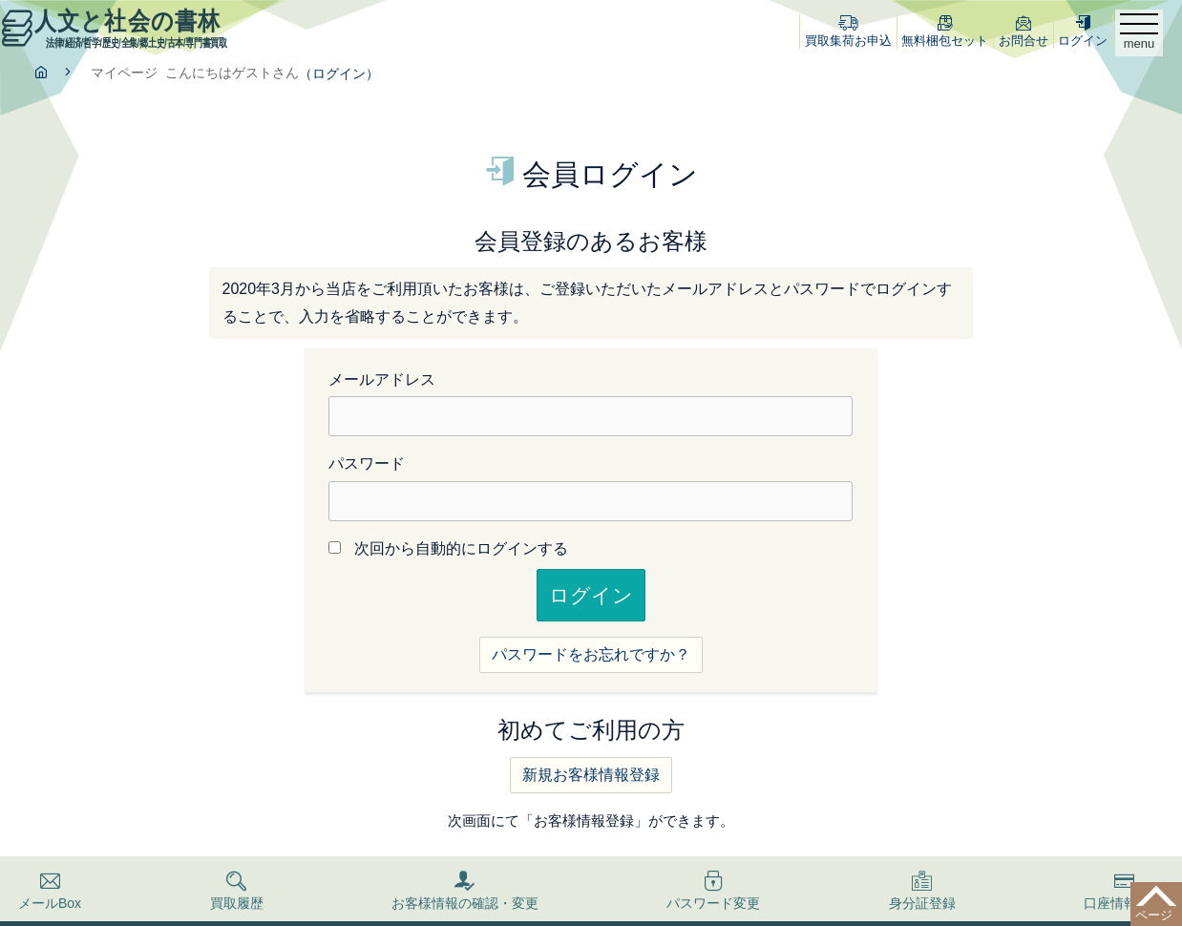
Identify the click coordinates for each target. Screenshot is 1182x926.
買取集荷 (848, 31)
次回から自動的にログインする (461, 548)
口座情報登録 (1124, 891)
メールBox (49, 891)
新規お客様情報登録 (591, 775)
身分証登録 (922, 891)
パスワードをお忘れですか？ (591, 654)
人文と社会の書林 (116, 27)
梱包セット (944, 31)
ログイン (1083, 31)
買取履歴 (237, 891)
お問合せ (1023, 31)
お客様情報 (464, 891)
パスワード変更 (713, 891)
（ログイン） (338, 73)
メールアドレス (381, 379)
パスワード (366, 463)
